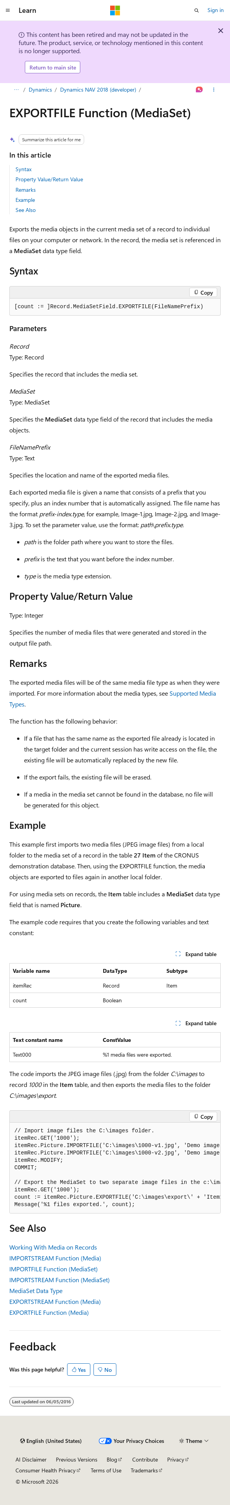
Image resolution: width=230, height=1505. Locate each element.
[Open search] (196, 10)
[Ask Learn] (199, 90)
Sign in (216, 10)
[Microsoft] (115, 10)
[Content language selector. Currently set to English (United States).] (51, 1441)
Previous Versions (76, 1459)
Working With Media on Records (53, 1247)
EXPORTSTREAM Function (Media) (55, 1301)
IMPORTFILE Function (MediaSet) (53, 1269)
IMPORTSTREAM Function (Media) (55, 1258)
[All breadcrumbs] (16, 90)
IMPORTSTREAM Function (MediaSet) (59, 1280)
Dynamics (40, 89)
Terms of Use (106, 1470)
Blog (112, 1459)
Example (25, 199)
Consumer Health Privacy (46, 1470)
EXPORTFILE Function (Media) (49, 1312)
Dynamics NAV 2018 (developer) (98, 89)
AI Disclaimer (31, 1459)
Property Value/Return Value (49, 179)
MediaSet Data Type (35, 1290)
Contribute (145, 1459)
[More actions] (214, 90)
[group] (115, 1168)
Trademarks (144, 1470)
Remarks (26, 189)
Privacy (175, 1459)
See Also (26, 210)
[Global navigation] (8, 10)
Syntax (23, 169)
